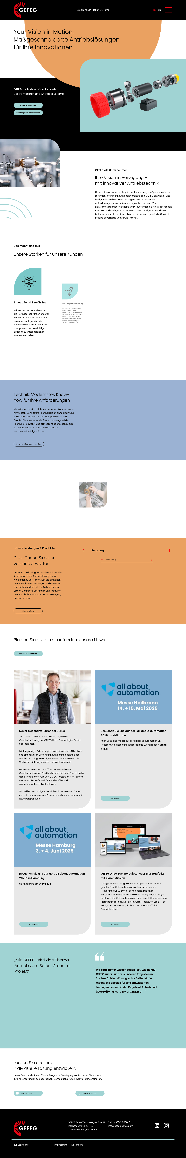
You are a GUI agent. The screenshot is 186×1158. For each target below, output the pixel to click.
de (154, 10)
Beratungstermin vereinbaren (28, 113)
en (159, 10)
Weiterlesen (115, 798)
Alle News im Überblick (28, 653)
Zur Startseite (21, 1144)
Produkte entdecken (28, 105)
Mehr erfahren (28, 611)
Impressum (60, 1144)
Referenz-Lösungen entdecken (28, 444)
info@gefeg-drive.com (120, 1126)
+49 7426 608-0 (87, 1093)
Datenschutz (78, 1144)
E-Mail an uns (24, 1093)
